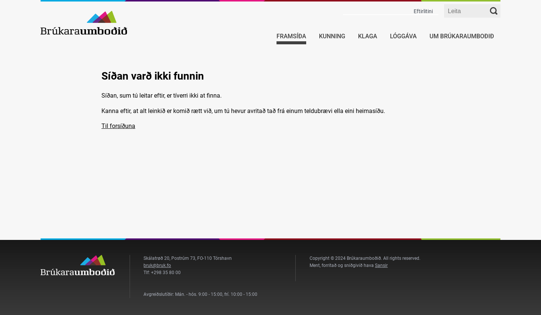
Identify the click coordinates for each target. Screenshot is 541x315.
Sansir (381, 265)
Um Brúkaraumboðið (461, 36)
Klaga (367, 36)
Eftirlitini (423, 11)
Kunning (332, 36)
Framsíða (291, 36)
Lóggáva (403, 36)
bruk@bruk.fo (157, 265)
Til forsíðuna (118, 126)
